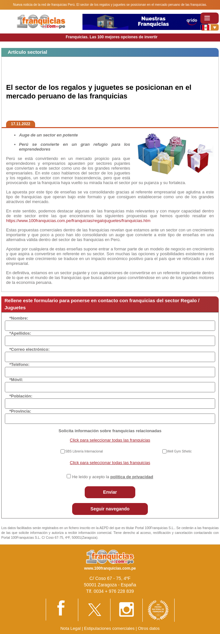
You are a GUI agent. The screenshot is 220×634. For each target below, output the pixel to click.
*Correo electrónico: (29, 349)
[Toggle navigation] (209, 18)
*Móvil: (16, 379)
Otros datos (148, 628)
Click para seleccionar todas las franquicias (110, 440)
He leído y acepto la (112, 476)
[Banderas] (209, 27)
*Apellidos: (20, 333)
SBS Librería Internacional (84, 451)
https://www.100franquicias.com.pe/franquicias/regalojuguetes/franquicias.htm (78, 220)
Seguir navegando (110, 508)
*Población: (21, 396)
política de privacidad (131, 476)
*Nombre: (18, 318)
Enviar (110, 492)
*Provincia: (20, 411)
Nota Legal (70, 628)
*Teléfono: (19, 364)
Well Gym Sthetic (179, 451)
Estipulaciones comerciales (110, 628)
